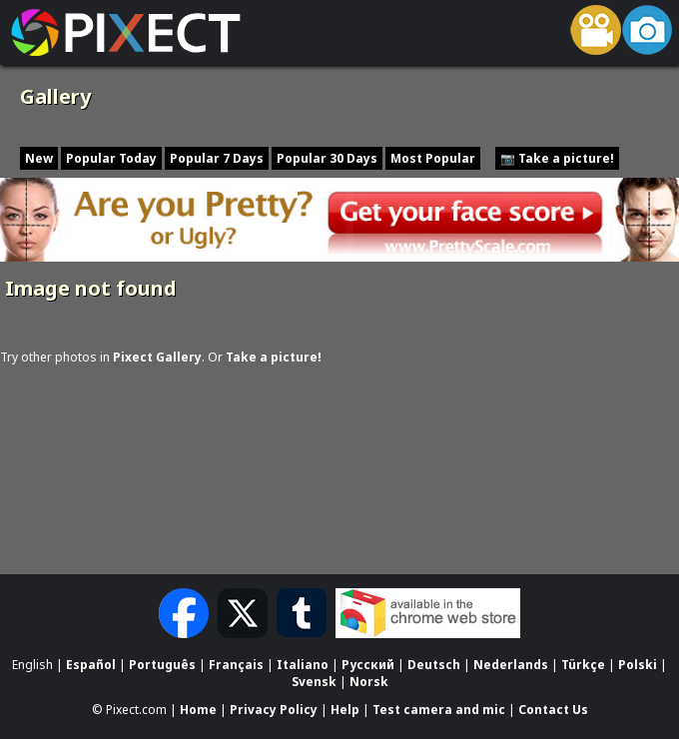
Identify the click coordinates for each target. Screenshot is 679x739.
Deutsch (433, 664)
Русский (367, 664)
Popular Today (111, 158)
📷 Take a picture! (557, 158)
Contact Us (553, 710)
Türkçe (583, 664)
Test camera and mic (438, 710)
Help (345, 710)
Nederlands (510, 664)
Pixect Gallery (157, 357)
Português (162, 664)
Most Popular (432, 158)
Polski (637, 664)
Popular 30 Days (327, 158)
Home (198, 710)
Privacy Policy (274, 710)
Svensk (314, 681)
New (39, 158)
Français (236, 664)
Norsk (368, 681)
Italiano (303, 664)
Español (91, 664)
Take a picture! (274, 357)
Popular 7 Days (217, 158)
